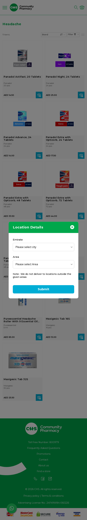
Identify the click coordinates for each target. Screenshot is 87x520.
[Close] (72, 227)
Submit (43, 289)
